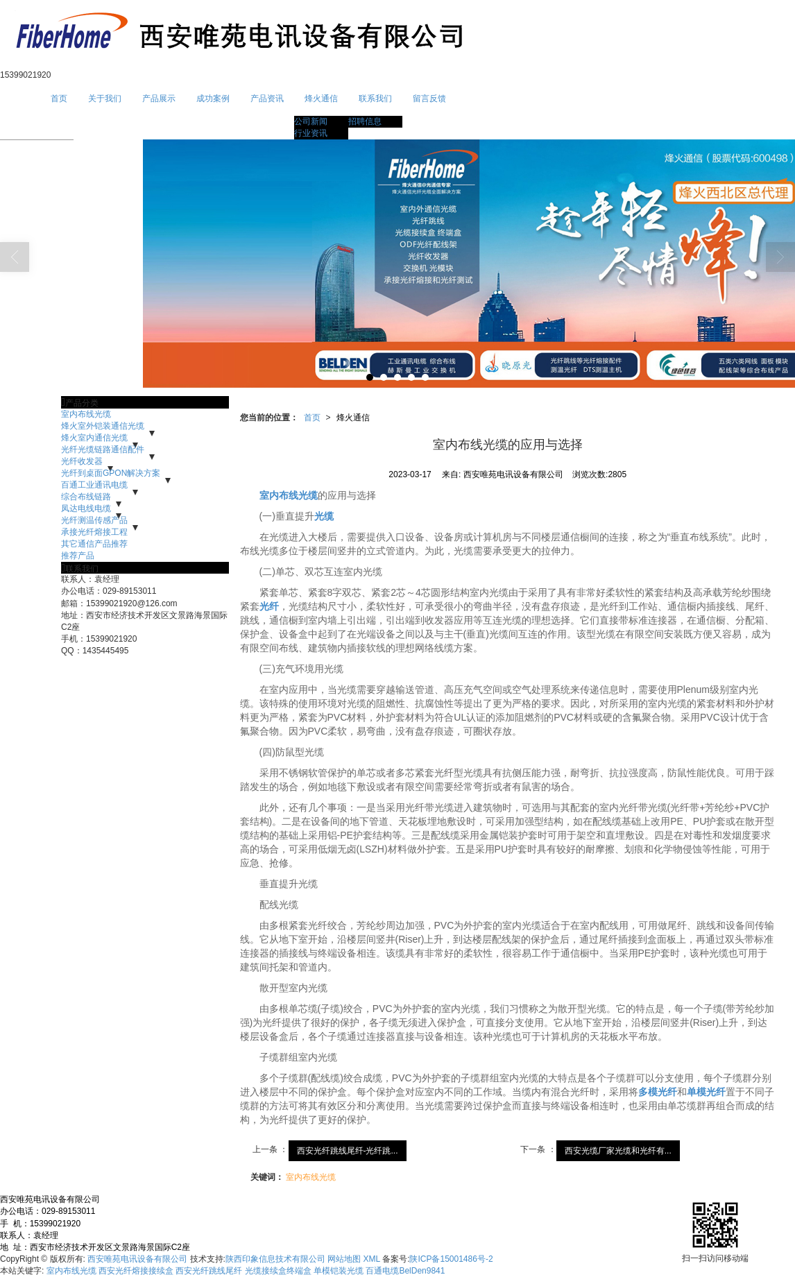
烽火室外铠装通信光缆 (102, 426)
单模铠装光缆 (339, 1271)
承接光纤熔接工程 (94, 532)
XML (372, 1259)
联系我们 (375, 98)
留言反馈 (429, 98)
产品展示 (159, 98)
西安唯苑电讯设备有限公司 (137, 1259)
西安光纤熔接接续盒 (136, 1271)
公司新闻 (310, 121)
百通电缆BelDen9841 (405, 1271)
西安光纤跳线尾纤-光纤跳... (347, 1151)
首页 (59, 98)
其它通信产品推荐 (94, 544)
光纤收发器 (82, 461)
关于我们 (104, 98)
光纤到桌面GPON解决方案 (110, 473)
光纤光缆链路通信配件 (102, 449)
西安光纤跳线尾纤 (209, 1271)
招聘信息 (365, 121)
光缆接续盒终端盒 (278, 1271)
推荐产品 (77, 555)
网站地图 (344, 1259)
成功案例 (213, 98)
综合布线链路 (86, 497)
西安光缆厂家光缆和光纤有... (618, 1151)
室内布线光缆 (86, 414)
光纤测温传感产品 (94, 520)
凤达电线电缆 (86, 508)
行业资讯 (310, 133)
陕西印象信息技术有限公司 (275, 1259)
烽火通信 (321, 98)
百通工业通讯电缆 (94, 485)
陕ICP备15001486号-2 (451, 1259)
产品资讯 (267, 98)
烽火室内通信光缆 (94, 438)
